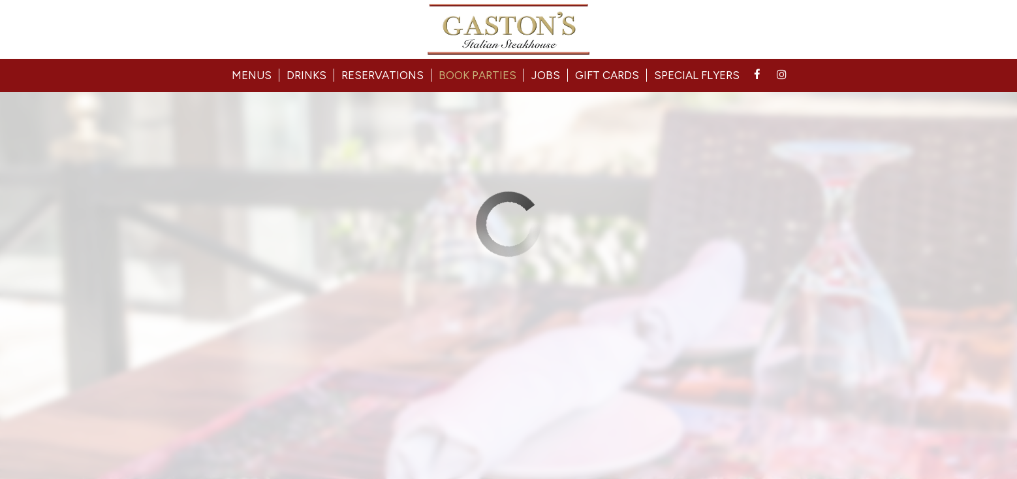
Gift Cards (607, 75)
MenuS (252, 75)
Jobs (545, 75)
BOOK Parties (477, 75)
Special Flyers (697, 75)
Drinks (306, 75)
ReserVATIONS (382, 75)
